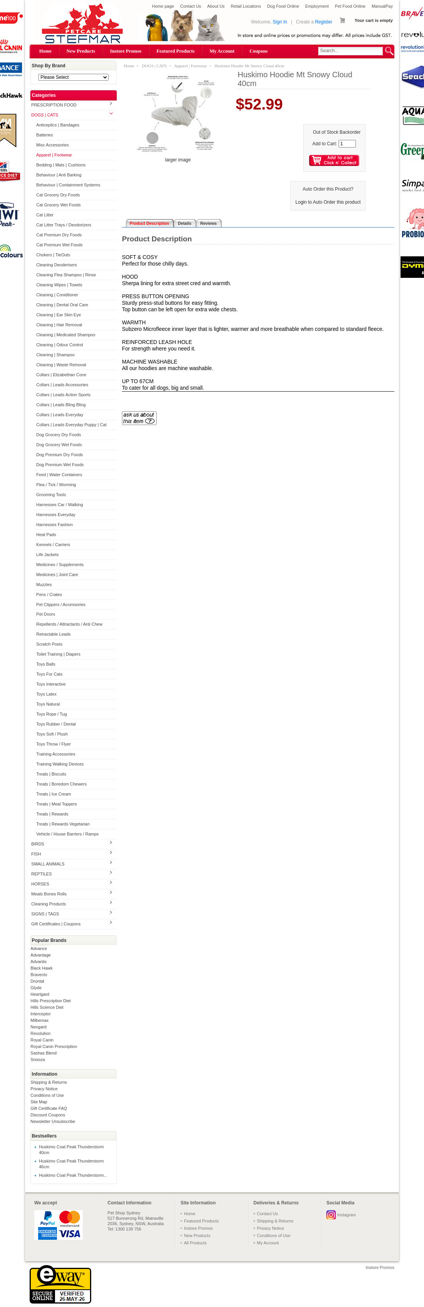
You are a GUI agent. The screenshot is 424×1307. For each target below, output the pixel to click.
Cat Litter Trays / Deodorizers (63, 225)
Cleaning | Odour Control (59, 344)
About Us (216, 6)
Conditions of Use (47, 1095)
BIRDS (37, 844)
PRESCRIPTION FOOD (53, 105)
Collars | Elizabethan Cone (61, 374)
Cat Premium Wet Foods (59, 244)
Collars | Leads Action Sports (63, 394)
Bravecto (38, 974)
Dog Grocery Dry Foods (58, 434)
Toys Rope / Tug (51, 714)
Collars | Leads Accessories (62, 384)
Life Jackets (47, 554)
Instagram (346, 1214)
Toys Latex (46, 694)
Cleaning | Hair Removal (59, 324)
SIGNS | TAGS (45, 914)
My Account (222, 51)
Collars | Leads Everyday (59, 414)
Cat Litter (44, 215)
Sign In (280, 22)
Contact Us (190, 6)
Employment (317, 6)
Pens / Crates (49, 594)
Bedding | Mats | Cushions (60, 165)
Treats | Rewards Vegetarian (63, 824)
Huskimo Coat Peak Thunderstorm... (73, 1175)
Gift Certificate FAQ (48, 1108)
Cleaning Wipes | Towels (59, 284)
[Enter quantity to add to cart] (347, 144)
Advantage (40, 955)
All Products (195, 1243)
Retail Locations (246, 6)
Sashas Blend (43, 1053)
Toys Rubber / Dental (56, 724)
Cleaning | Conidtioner (57, 294)
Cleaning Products (48, 904)
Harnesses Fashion (54, 524)
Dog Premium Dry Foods (59, 454)
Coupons (258, 51)
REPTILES (41, 874)
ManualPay (382, 6)
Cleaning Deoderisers (56, 264)
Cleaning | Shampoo (55, 354)
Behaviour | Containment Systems (68, 185)
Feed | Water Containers (59, 474)
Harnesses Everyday (55, 514)
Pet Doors (45, 614)
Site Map (38, 1101)
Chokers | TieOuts (53, 254)
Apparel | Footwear (54, 155)
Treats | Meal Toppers (56, 804)
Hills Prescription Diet (50, 1000)
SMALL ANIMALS (47, 864)
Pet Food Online (350, 6)
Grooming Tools (51, 494)
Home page (163, 6)
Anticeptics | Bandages (57, 125)
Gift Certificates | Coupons (55, 924)
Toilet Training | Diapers (58, 654)
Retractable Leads (53, 634)
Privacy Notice (43, 1088)
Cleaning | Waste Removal (61, 364)
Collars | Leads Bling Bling (60, 404)
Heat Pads (46, 534)
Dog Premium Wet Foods (59, 464)
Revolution (40, 1033)
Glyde (36, 987)
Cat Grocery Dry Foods (58, 195)
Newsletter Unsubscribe (52, 1121)
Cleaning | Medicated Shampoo (65, 334)
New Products (81, 51)
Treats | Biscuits (51, 774)
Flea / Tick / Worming (56, 484)
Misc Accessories (52, 145)
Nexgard (38, 1027)
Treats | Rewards (52, 814)
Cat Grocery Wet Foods (58, 205)
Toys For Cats (49, 674)
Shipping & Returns (48, 1082)
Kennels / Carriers (53, 544)
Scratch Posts (49, 644)
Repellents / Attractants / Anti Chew (69, 624)
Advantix (38, 961)
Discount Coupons (47, 1115)
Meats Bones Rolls (49, 894)
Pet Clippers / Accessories (60, 604)
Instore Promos (126, 51)
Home (45, 51)
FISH (36, 854)
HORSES (40, 884)
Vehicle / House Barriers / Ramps (67, 834)
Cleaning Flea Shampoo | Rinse (66, 274)
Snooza (37, 1059)
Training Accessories (55, 754)
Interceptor (40, 1013)
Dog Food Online (283, 6)
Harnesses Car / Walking (59, 504)
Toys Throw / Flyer (53, 744)
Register (323, 22)
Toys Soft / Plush (52, 734)
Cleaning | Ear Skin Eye (58, 314)
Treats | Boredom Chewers (61, 784)
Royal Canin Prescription (53, 1046)
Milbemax (39, 1020)
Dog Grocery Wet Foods (59, 444)
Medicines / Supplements (59, 564)
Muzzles (44, 584)
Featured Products (176, 51)
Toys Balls (45, 664)
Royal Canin (41, 1040)
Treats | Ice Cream (53, 794)
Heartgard (39, 994)
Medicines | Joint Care (57, 574)
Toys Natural (48, 704)
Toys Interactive (50, 684)
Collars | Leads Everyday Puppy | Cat (71, 424)
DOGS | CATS (44, 115)
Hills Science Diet (46, 1007)
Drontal (37, 981)
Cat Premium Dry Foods (59, 235)
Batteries (44, 135)
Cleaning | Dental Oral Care (62, 304)
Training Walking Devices (59, 764)
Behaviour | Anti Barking (58, 175)
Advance (38, 948)
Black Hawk (41, 968)
